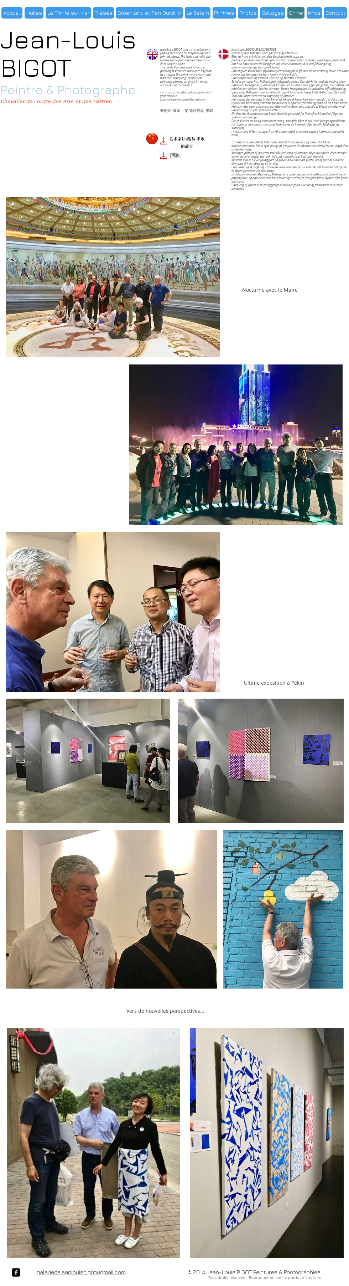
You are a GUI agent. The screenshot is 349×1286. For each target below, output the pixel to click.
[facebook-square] (16, 1272)
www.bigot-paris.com (330, 60)
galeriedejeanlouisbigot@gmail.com (182, 99)
